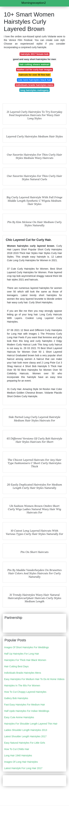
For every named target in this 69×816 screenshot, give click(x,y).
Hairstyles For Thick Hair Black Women (25, 660)
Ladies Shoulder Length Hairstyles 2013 (25, 730)
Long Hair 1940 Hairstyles (18, 755)
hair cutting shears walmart (34, 64)
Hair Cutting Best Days (16, 666)
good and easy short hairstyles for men (34, 59)
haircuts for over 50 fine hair (34, 74)
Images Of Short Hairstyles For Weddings (26, 647)
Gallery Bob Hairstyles (16, 698)
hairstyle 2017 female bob (35, 54)
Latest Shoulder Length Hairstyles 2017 (25, 736)
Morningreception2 (33, 2)
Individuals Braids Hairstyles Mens (22, 672)
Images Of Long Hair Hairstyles (21, 761)
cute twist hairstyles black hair (34, 80)
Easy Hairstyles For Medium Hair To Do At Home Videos (34, 679)
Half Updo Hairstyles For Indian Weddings (26, 711)
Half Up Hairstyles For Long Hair (21, 653)
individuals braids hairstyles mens (34, 85)
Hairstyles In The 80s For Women (22, 685)
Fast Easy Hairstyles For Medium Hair (24, 704)
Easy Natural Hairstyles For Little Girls (24, 742)
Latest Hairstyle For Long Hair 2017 (23, 768)
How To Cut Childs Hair (16, 749)
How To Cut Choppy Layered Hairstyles (25, 691)
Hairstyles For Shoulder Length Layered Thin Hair (30, 723)
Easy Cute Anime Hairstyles (19, 717)
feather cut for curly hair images (34, 69)
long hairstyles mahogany (34, 90)
